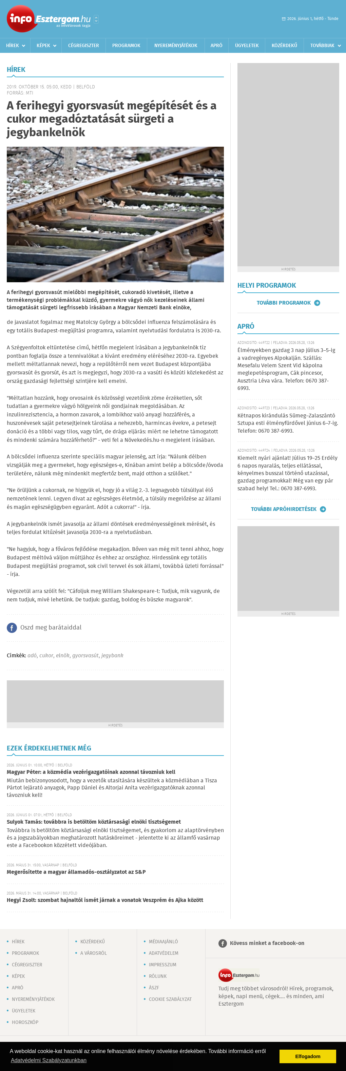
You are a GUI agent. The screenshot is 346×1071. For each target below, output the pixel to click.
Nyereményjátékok (175, 45)
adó (32, 656)
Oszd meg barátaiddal (50, 628)
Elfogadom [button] (308, 1056)
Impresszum (162, 965)
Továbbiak (322, 45)
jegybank (112, 656)
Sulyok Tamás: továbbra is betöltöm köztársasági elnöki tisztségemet (94, 822)
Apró (217, 45)
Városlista (96, 19)
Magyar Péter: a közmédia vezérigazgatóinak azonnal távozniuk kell (91, 772)
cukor (46, 656)
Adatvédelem (163, 953)
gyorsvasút (85, 656)
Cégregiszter (83, 45)
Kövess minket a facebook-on (267, 943)
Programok (126, 45)
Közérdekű (284, 45)
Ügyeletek (247, 45)
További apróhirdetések (283, 509)
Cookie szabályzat (170, 999)
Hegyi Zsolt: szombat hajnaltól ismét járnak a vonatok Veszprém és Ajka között (105, 900)
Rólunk (158, 976)
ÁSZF (154, 988)
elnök (63, 656)
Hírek (12, 45)
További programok (284, 303)
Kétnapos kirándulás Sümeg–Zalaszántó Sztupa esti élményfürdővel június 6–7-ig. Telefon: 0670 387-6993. (287, 423)
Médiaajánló (163, 942)
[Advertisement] (115, 700)
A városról (93, 953)
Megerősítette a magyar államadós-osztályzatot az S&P (76, 872)
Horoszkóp (25, 1022)
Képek (43, 45)
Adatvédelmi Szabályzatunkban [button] (48, 1060)
